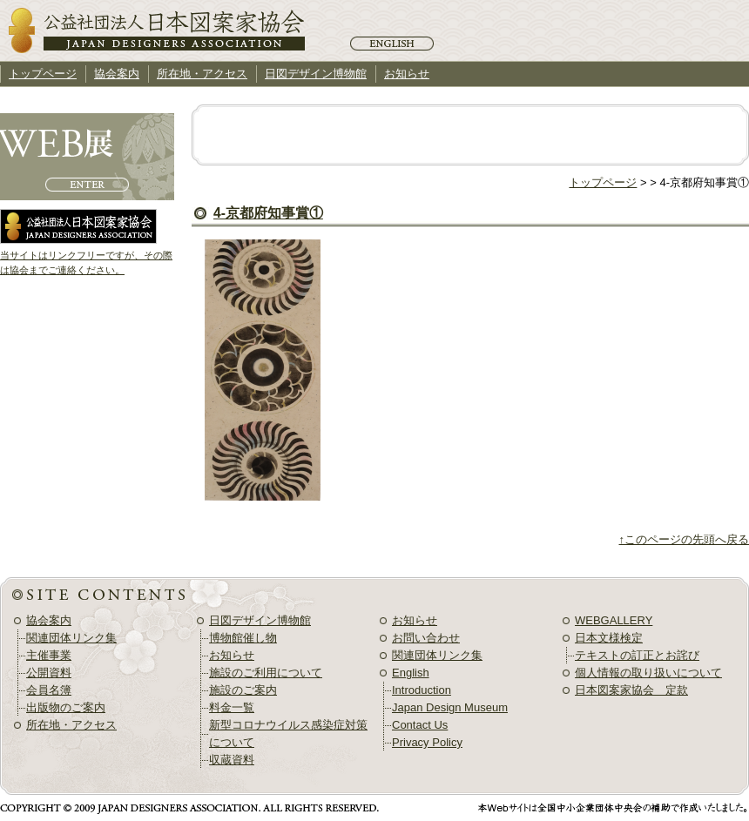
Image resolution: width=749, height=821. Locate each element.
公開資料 (48, 672)
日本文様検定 (609, 637)
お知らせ (406, 73)
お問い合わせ (426, 637)
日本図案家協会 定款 (631, 690)
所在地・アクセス (202, 73)
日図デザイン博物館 (316, 73)
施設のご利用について (265, 672)
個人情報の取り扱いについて (648, 672)
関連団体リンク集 (71, 637)
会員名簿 (48, 690)
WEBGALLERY (613, 620)
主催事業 (48, 655)
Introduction (421, 690)
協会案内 (116, 73)
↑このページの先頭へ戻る (684, 539)
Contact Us (420, 724)
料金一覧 (231, 707)
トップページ (603, 182)
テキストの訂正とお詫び (637, 655)
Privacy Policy (427, 742)
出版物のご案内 (65, 707)
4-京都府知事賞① (268, 212)
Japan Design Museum (450, 707)
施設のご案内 (243, 690)
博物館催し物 (243, 637)
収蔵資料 (231, 759)
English (391, 43)
